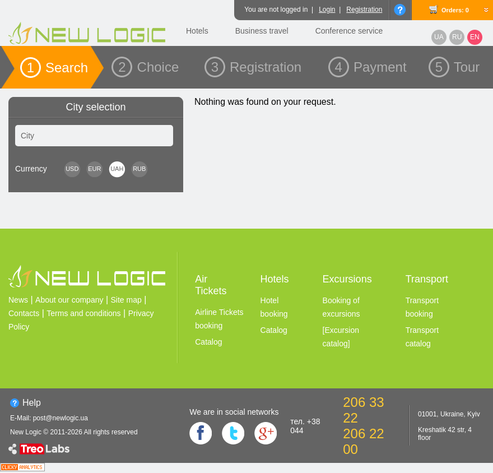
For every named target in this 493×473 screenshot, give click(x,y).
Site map (126, 299)
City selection (95, 107)
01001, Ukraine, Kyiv (449, 414)
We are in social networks (233, 411)
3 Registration (256, 67)
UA (439, 37)
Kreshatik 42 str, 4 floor (445, 434)
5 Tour (457, 67)
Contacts (23, 313)
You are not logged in (276, 9)
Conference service (349, 30)
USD (72, 168)
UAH (116, 168)
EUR (94, 168)
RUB (139, 168)
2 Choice (148, 67)
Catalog (208, 341)
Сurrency (31, 168)
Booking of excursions (341, 307)
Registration (364, 9)
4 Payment (371, 67)
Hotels (197, 30)
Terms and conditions (83, 313)
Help (31, 402)
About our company (69, 299)
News (18, 299)
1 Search (57, 67)
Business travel (262, 30)
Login (327, 9)
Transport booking (422, 307)
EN (475, 37)
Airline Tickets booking (219, 319)
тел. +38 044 (305, 426)
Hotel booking (274, 307)
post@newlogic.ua (60, 418)
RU (457, 37)
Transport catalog (422, 337)
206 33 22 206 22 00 (363, 426)
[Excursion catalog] (341, 337)
